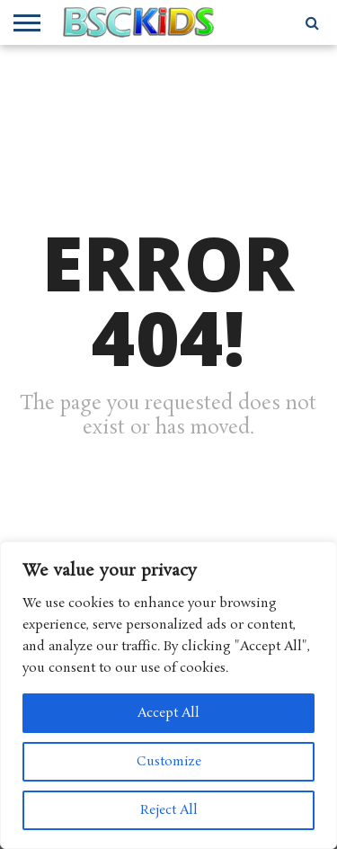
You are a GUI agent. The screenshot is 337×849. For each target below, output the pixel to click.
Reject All (169, 810)
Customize (169, 762)
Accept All (168, 713)
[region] (168, 695)
